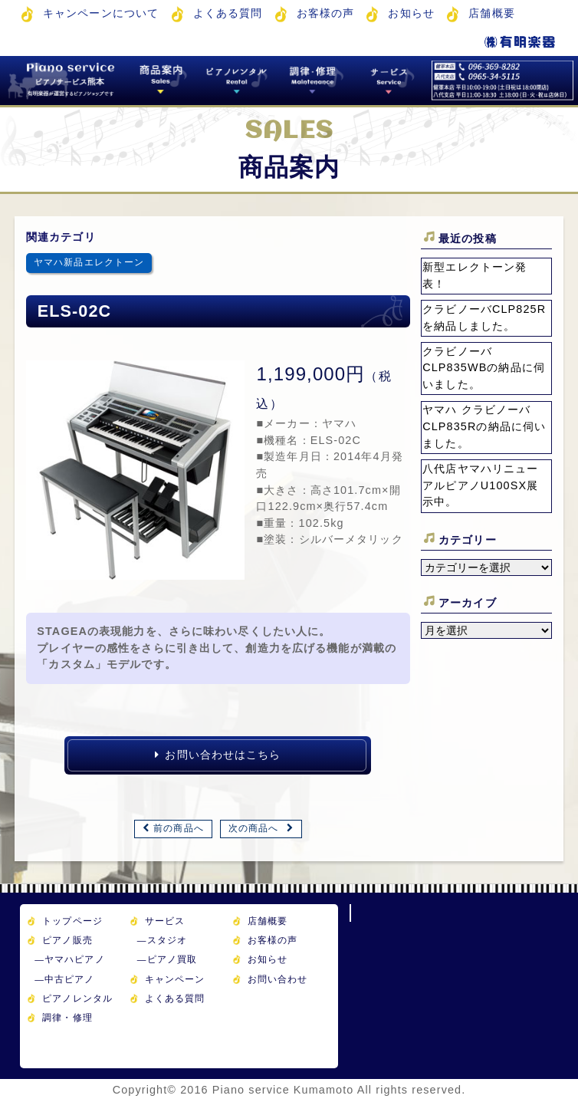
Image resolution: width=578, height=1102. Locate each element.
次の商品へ (253, 828)
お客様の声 (326, 13)
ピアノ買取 (167, 959)
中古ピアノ (64, 979)
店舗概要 (491, 13)
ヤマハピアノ (69, 959)
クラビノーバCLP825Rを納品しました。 (484, 317)
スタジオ (162, 940)
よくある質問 (228, 13)
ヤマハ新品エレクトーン (89, 262)
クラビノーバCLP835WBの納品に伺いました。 (483, 367)
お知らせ (411, 13)
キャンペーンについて (101, 13)
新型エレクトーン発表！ (474, 275)
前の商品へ (178, 828)
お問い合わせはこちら (218, 754)
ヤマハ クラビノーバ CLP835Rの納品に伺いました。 (484, 426)
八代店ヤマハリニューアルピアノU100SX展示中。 (480, 485)
